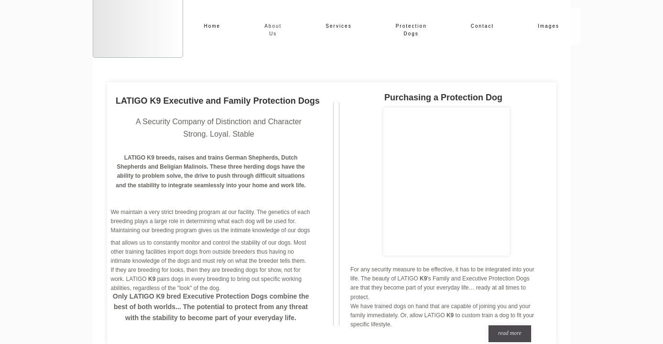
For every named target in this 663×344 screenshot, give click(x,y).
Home (212, 26)
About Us (273, 29)
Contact (482, 26)
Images (548, 26)
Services (338, 26)
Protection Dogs (411, 29)
